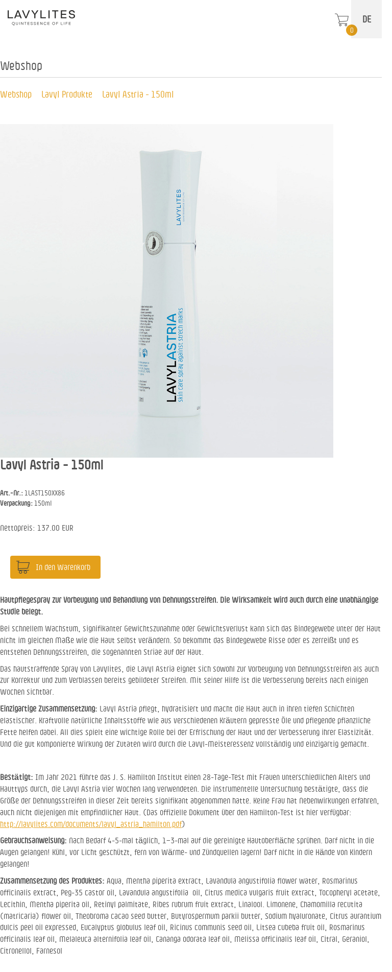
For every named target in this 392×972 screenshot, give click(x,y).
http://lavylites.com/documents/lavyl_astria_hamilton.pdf (91, 824)
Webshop (16, 94)
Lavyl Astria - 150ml (138, 94)
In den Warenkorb (63, 567)
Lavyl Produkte (66, 94)
